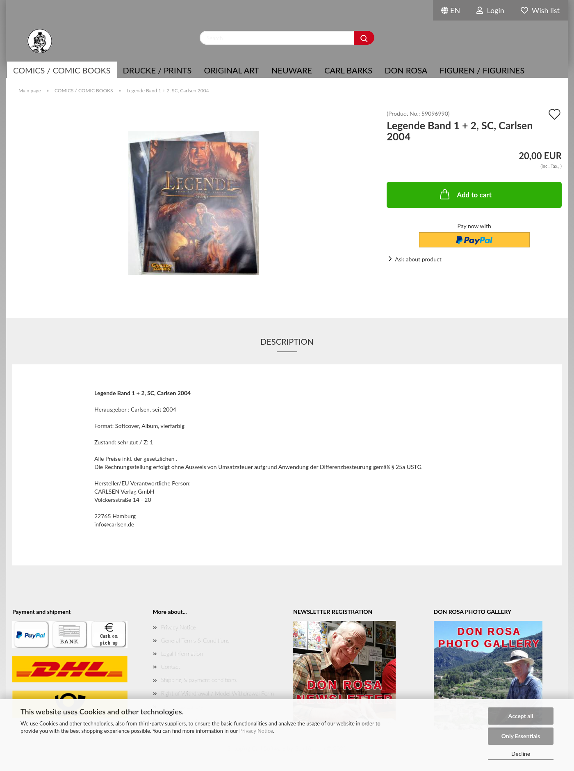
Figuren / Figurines (482, 70)
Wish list (540, 10)
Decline (521, 753)
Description (287, 341)
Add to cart (465, 194)
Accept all (520, 715)
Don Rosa (406, 70)
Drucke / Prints (157, 70)
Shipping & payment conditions (199, 679)
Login (490, 10)
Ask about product (418, 259)
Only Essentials (520, 735)
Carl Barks (348, 70)
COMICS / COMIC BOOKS (62, 70)
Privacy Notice (256, 731)
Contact (170, 666)
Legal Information (182, 653)
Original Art (231, 70)
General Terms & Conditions (195, 640)
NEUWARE (291, 70)
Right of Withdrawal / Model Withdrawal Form (217, 693)
